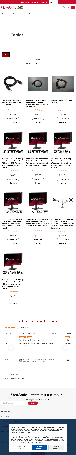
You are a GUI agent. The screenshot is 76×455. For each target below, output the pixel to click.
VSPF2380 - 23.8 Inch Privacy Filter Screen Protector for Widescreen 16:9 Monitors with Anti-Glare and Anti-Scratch (12, 284)
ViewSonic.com (24, 2)
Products (12, 14)
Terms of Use (31, 432)
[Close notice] (64, 427)
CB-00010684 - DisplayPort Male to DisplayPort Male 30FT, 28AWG (11, 102)
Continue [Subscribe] (33, 403)
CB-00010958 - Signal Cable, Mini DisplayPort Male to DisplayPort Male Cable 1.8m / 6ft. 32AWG (37, 103)
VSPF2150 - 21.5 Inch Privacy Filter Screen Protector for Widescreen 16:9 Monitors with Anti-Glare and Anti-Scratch (12, 163)
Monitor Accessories (35, 14)
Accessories (22, 14)
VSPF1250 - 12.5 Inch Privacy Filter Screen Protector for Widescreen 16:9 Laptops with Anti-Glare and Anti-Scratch (37, 222)
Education (35, 2)
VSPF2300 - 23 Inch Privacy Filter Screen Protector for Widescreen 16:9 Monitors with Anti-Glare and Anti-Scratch (12, 223)
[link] (38, 360)
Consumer (53, 2)
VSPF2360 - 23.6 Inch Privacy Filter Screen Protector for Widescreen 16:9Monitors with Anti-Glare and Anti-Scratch (37, 162)
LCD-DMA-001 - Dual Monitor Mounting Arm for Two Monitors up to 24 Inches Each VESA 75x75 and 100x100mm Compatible (62, 223)
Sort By (28, 63)
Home (4, 14)
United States (43, 399)
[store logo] (29, 7)
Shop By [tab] (5, 55)
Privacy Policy (14, 432)
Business (44, 2)
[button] (13, 122)
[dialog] (38, 437)
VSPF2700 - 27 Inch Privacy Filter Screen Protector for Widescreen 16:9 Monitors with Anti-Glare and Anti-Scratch (61, 163)
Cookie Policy (22, 432)
